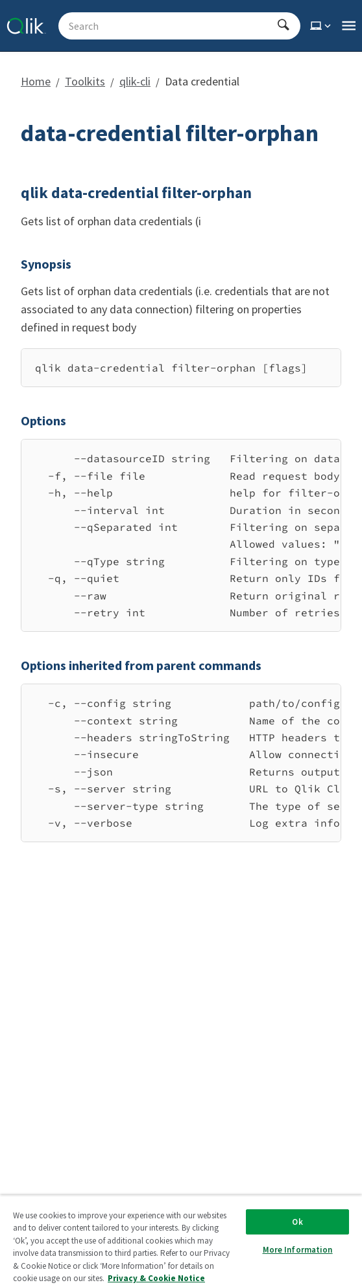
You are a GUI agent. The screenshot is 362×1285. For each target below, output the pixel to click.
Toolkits (85, 81)
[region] (181, 367)
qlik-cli (135, 81)
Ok (297, 1221)
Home (36, 81)
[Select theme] (321, 26)
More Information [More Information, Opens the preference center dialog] (298, 1249)
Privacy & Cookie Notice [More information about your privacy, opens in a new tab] (156, 1278)
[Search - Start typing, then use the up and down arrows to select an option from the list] (172, 25)
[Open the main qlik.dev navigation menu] (348, 26)
